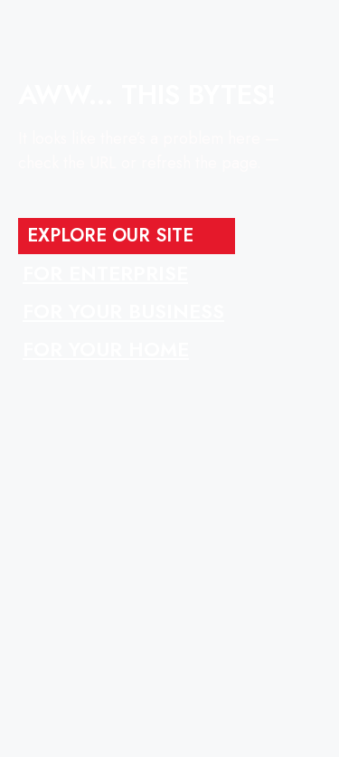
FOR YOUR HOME (106, 349)
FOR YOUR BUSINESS (123, 311)
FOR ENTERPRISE (105, 273)
